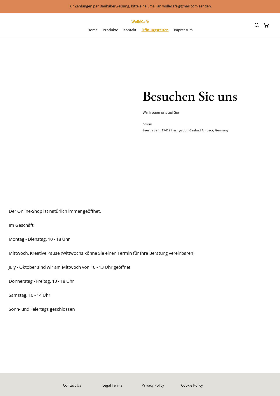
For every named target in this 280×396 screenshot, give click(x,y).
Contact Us (72, 385)
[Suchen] (257, 25)
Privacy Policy (153, 385)
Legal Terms (112, 385)
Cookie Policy (192, 385)
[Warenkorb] (266, 25)
